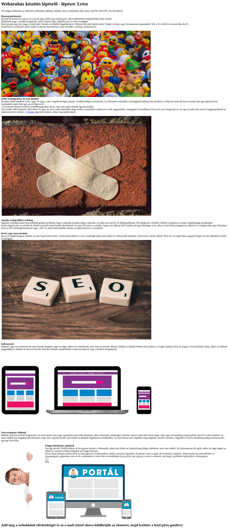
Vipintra (30, 112)
